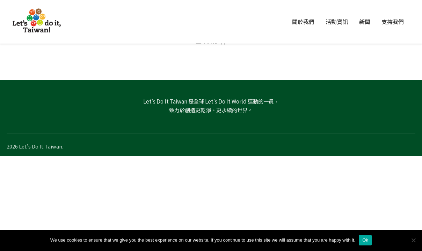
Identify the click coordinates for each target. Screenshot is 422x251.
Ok (365, 240)
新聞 (364, 21)
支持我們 (392, 21)
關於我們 (303, 21)
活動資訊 (337, 21)
